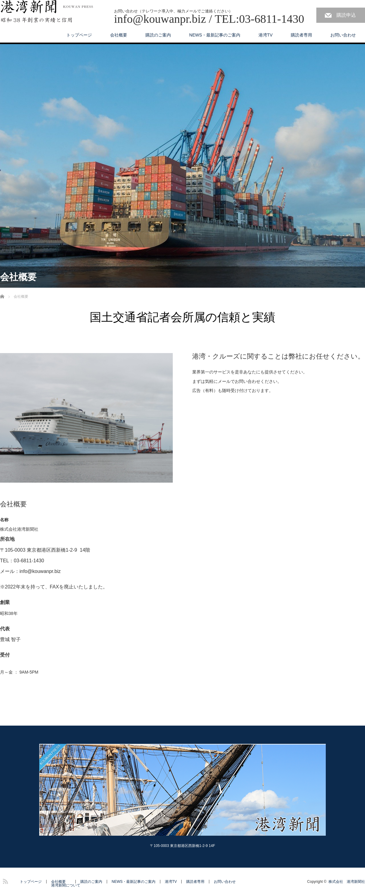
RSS (4, 880)
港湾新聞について (65, 885)
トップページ (79, 35)
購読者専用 (301, 35)
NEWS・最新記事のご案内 (214, 35)
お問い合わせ (343, 35)
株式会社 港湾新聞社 (346, 881)
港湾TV (266, 35)
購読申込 (346, 15)
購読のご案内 (158, 35)
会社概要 (118, 35)
